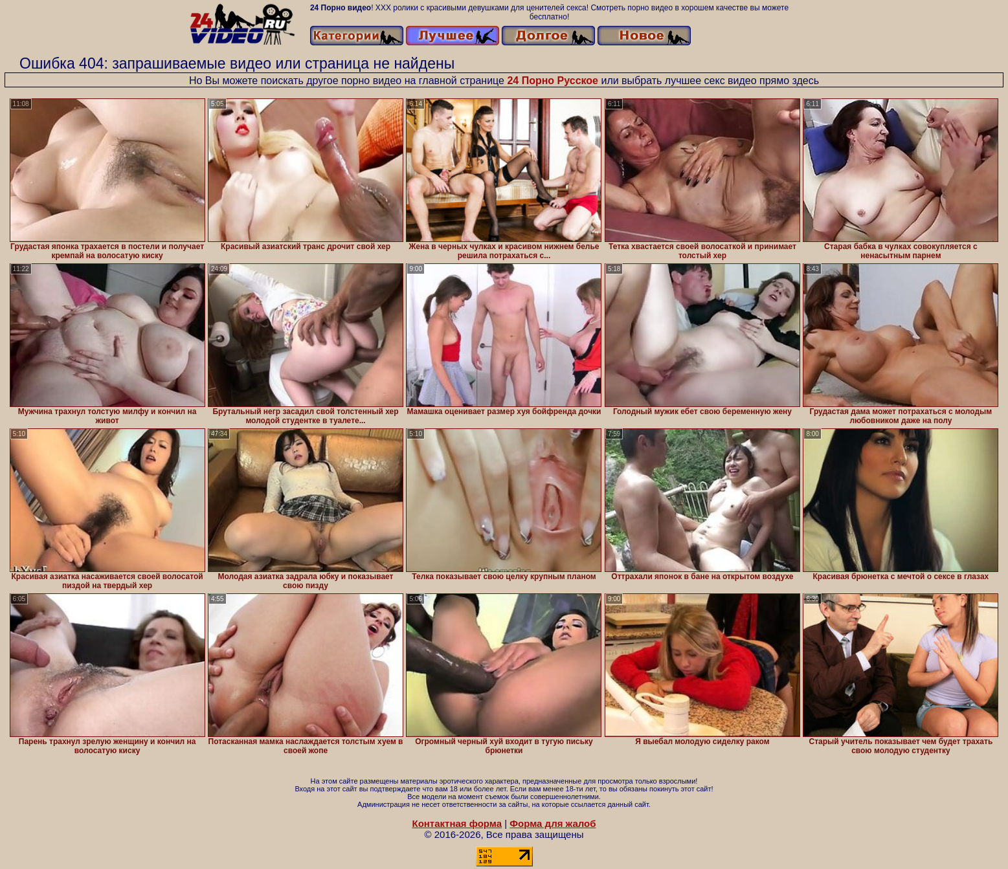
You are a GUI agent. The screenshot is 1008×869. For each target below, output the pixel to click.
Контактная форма (457, 823)
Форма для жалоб (553, 823)
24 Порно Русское (552, 80)
